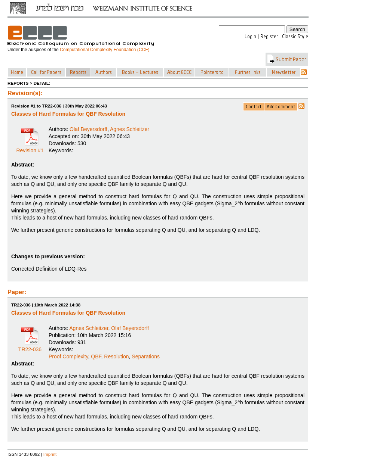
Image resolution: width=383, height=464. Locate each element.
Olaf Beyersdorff (88, 129)
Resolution (116, 356)
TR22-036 (30, 346)
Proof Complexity (68, 356)
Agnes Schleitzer (129, 129)
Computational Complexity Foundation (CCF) (104, 49)
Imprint (50, 454)
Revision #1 (29, 147)
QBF (96, 356)
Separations (146, 356)
